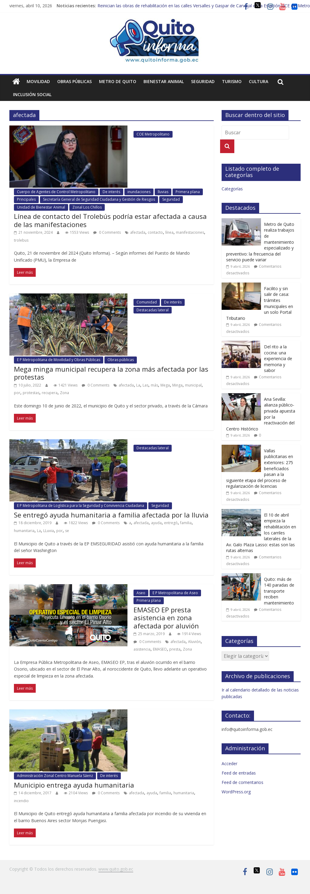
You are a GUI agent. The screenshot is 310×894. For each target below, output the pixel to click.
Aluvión (194, 641)
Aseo (141, 592)
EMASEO (160, 649)
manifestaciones (190, 232)
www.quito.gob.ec (115, 869)
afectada (137, 232)
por (17, 392)
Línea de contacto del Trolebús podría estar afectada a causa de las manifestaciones (110, 220)
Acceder (229, 763)
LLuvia (48, 530)
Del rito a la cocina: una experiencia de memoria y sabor (278, 358)
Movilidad (38, 81)
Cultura (258, 81)
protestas (31, 392)
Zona (64, 392)
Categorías (232, 189)
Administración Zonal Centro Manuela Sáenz (55, 775)
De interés (111, 191)
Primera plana (188, 191)
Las (145, 385)
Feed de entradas (239, 773)
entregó (171, 522)
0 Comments (107, 232)
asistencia (142, 649)
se (67, 530)
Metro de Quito (117, 81)
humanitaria (24, 530)
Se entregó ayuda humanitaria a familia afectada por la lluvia (111, 514)
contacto (155, 232)
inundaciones (138, 191)
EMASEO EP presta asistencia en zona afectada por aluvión (166, 617)
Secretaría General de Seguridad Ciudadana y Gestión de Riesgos (99, 199)
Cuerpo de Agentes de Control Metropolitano (56, 191)
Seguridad (203, 81)
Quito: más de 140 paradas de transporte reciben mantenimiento (279, 591)
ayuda (156, 522)
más (154, 385)
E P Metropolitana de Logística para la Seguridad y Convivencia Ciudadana (80, 505)
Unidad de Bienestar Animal (41, 207)
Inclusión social (32, 94)
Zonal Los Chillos (87, 207)
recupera (50, 392)
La (138, 385)
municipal (193, 385)
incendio (21, 800)
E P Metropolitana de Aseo (175, 592)
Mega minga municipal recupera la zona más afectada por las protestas (111, 372)
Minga (177, 385)
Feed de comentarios (242, 782)
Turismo (232, 81)
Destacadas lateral (153, 310)
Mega (165, 385)
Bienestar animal (163, 81)
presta (174, 649)
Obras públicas (74, 81)
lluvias (163, 191)
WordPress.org (236, 792)
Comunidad (147, 302)
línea (169, 232)
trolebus (21, 240)
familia (186, 522)
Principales (26, 199)
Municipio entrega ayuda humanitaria (74, 784)
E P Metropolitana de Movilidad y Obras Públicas (58, 359)
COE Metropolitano (153, 134)
